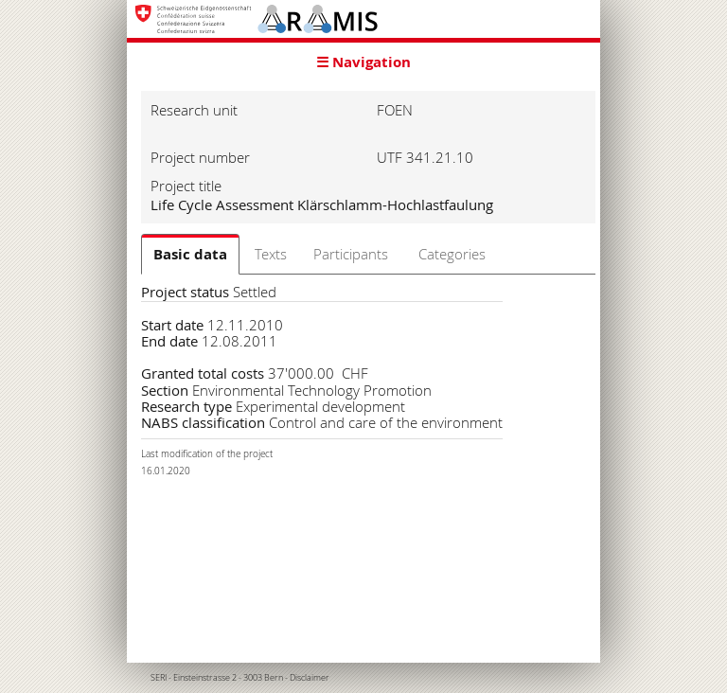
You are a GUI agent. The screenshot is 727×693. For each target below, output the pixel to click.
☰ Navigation (363, 62)
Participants (350, 253)
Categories (452, 253)
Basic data (190, 254)
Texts (271, 253)
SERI (159, 678)
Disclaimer (309, 678)
